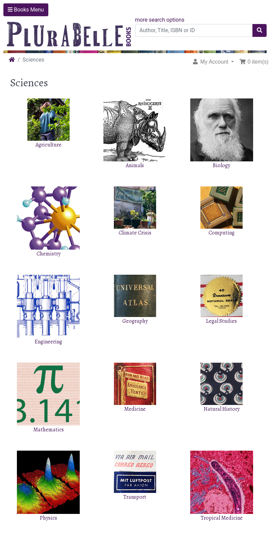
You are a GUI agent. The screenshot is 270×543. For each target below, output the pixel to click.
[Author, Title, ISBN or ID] (194, 30)
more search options (160, 20)
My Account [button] (211, 62)
